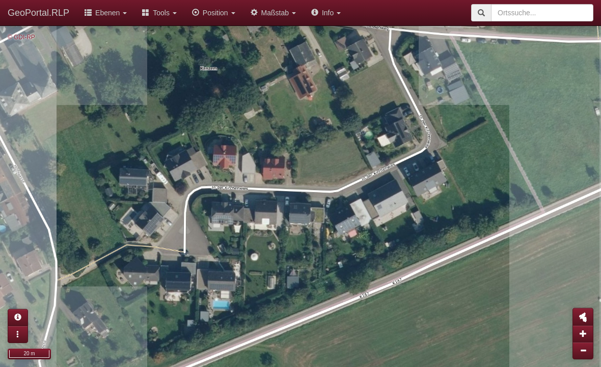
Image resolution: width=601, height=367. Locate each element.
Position (213, 13)
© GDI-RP (21, 37)
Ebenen (106, 13)
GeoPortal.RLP (38, 13)
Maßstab (273, 13)
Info (326, 13)
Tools (159, 13)
